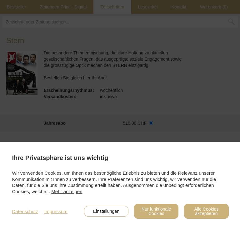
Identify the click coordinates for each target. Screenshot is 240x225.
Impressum (56, 211)
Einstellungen (106, 211)
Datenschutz (25, 211)
